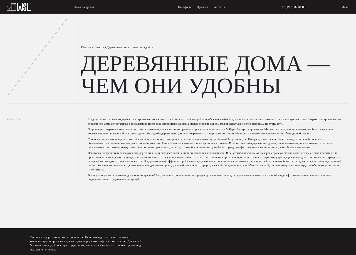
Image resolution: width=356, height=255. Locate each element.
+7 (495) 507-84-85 (293, 7)
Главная (86, 47)
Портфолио (185, 7)
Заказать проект (84, 7)
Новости (98, 47)
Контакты (219, 7)
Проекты (202, 7)
